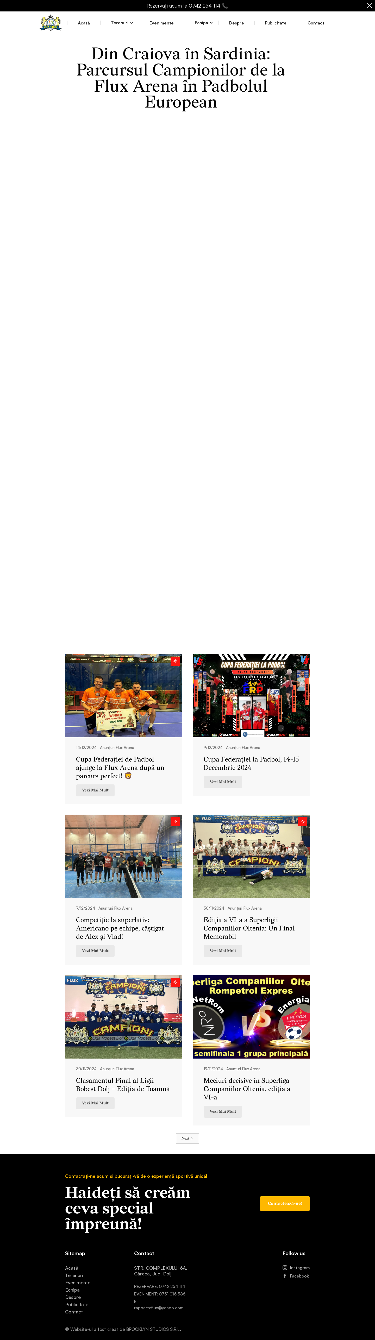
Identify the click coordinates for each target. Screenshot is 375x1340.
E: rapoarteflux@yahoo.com (159, 1304)
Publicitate (275, 23)
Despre (236, 23)
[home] (50, 23)
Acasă (84, 23)
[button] (119, 23)
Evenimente (161, 23)
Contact (316, 23)
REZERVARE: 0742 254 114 (159, 1286)
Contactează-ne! (285, 1203)
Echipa (72, 1290)
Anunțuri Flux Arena (117, 747)
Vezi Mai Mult (95, 790)
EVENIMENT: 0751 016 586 (159, 1294)
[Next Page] (187, 1138)
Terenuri (74, 1275)
